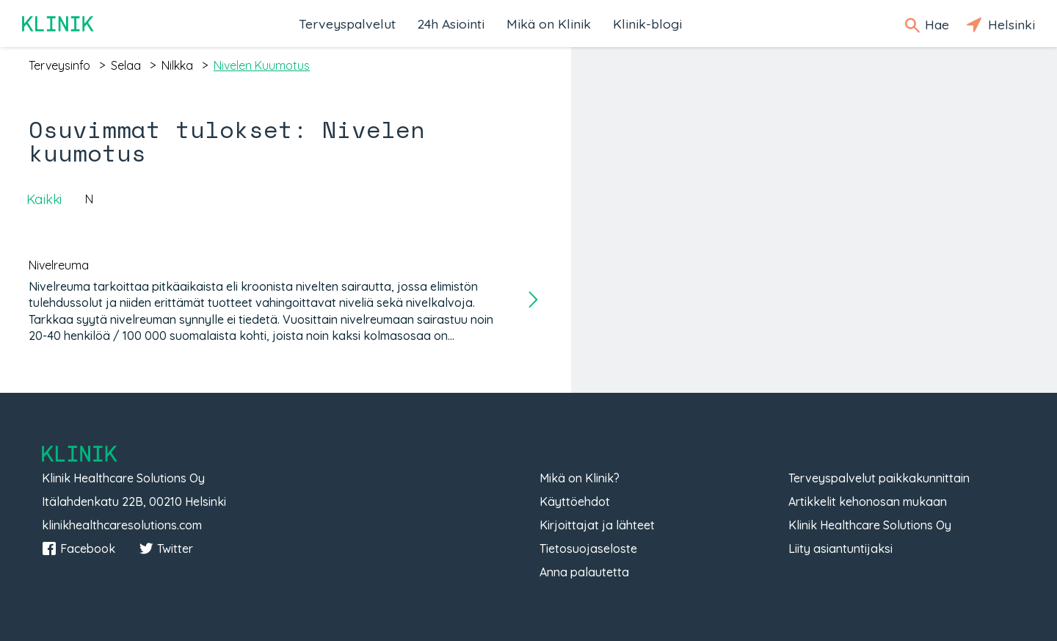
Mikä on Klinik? (580, 478)
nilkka (177, 65)
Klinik (58, 24)
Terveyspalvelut (347, 23)
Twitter (166, 548)
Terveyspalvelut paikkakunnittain (879, 478)
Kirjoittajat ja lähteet (597, 525)
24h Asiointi (451, 23)
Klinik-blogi (647, 23)
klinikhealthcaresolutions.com (122, 525)
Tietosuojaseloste (588, 548)
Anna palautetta (584, 572)
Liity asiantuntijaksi (840, 548)
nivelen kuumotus (262, 65)
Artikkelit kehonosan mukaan (867, 501)
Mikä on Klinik (548, 23)
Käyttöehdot (575, 501)
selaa (126, 65)
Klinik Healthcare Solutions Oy (869, 525)
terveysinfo (59, 65)
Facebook (78, 548)
